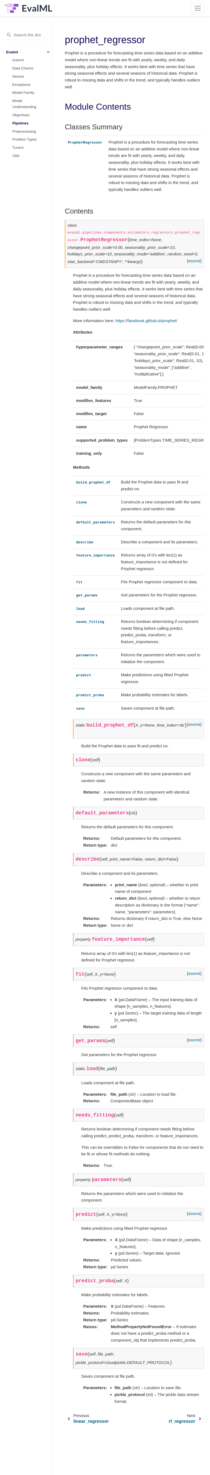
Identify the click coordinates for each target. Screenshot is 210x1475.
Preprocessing (24, 131)
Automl (18, 60)
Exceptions (21, 85)
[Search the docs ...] (26, 35)
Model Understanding (24, 104)
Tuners (18, 147)
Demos (18, 76)
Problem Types (24, 139)
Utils (15, 156)
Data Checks (22, 68)
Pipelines (20, 123)
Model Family (23, 93)
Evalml (12, 52)
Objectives (21, 115)
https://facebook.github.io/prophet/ (146, 320)
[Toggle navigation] (198, 8)
